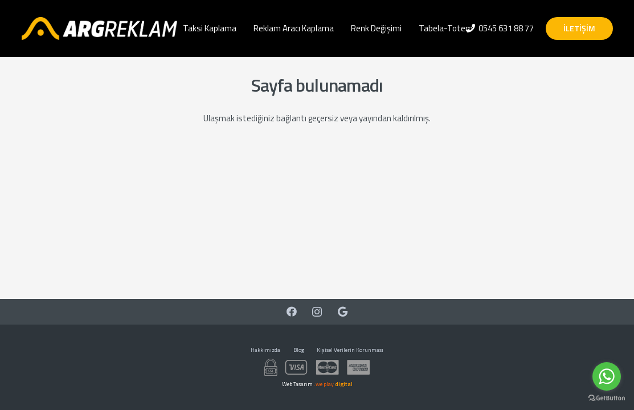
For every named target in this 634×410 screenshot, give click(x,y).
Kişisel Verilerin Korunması (350, 350)
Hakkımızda (265, 350)
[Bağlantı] (99, 28)
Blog (298, 350)
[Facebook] (291, 312)
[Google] (342, 312)
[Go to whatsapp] (606, 376)
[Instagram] (317, 312)
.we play (333, 384)
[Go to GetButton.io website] (606, 398)
